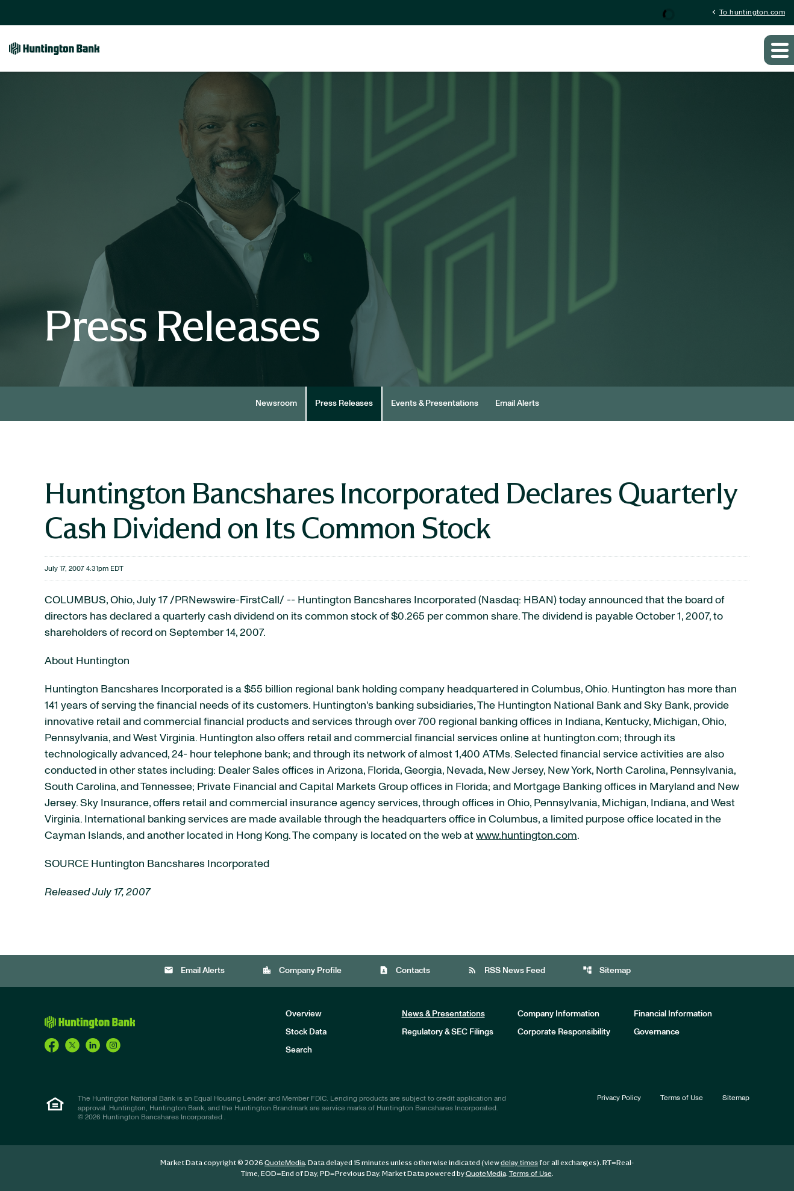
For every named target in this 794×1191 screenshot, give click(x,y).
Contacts (404, 970)
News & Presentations (443, 1014)
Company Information (558, 1014)
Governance (657, 1032)
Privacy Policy (619, 1097)
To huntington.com (747, 12)
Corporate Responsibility (563, 1032)
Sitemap (607, 970)
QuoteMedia (284, 1162)
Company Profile (302, 970)
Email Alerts (517, 403)
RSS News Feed (506, 970)
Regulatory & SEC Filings (447, 1032)
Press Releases (344, 403)
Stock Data (306, 1032)
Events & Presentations (434, 403)
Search (299, 1050)
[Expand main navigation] (779, 50)
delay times (519, 1162)
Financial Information (673, 1014)
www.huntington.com (526, 835)
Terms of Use (681, 1097)
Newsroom (276, 403)
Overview (304, 1014)
